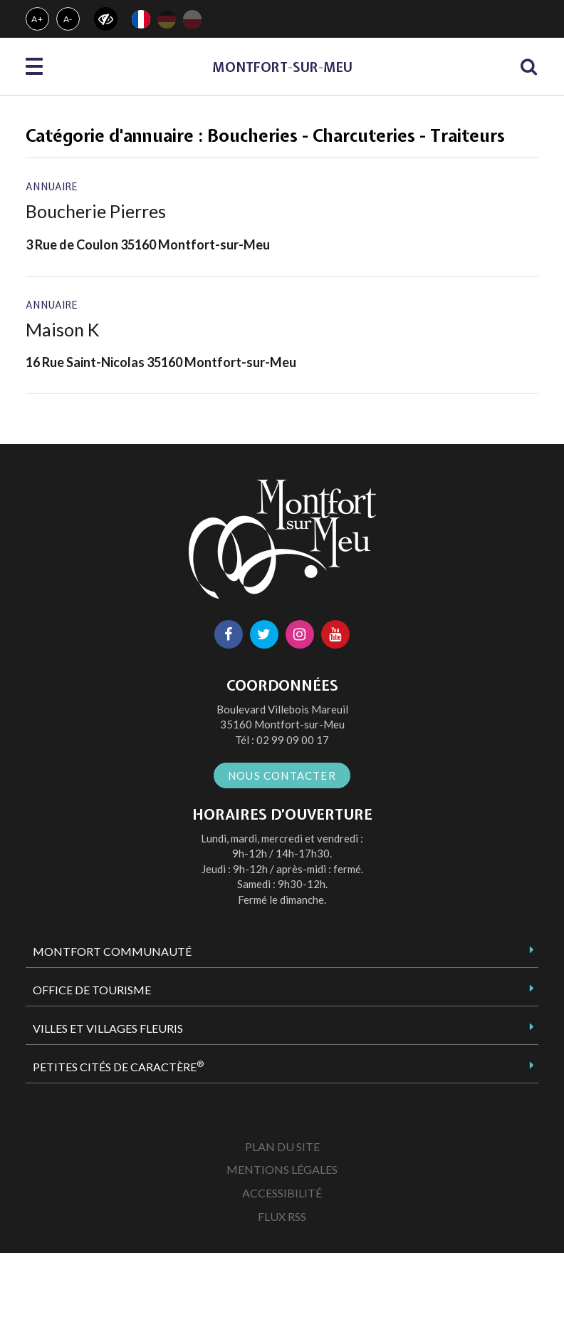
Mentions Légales (282, 1169)
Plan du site (282, 1146)
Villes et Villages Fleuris (108, 1028)
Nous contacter (282, 775)
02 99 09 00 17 (292, 739)
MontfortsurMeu (282, 67)
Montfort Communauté (112, 951)
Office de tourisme (92, 989)
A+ (37, 19)
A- (68, 19)
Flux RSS (282, 1216)
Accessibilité (282, 1193)
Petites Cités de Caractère (118, 1066)
